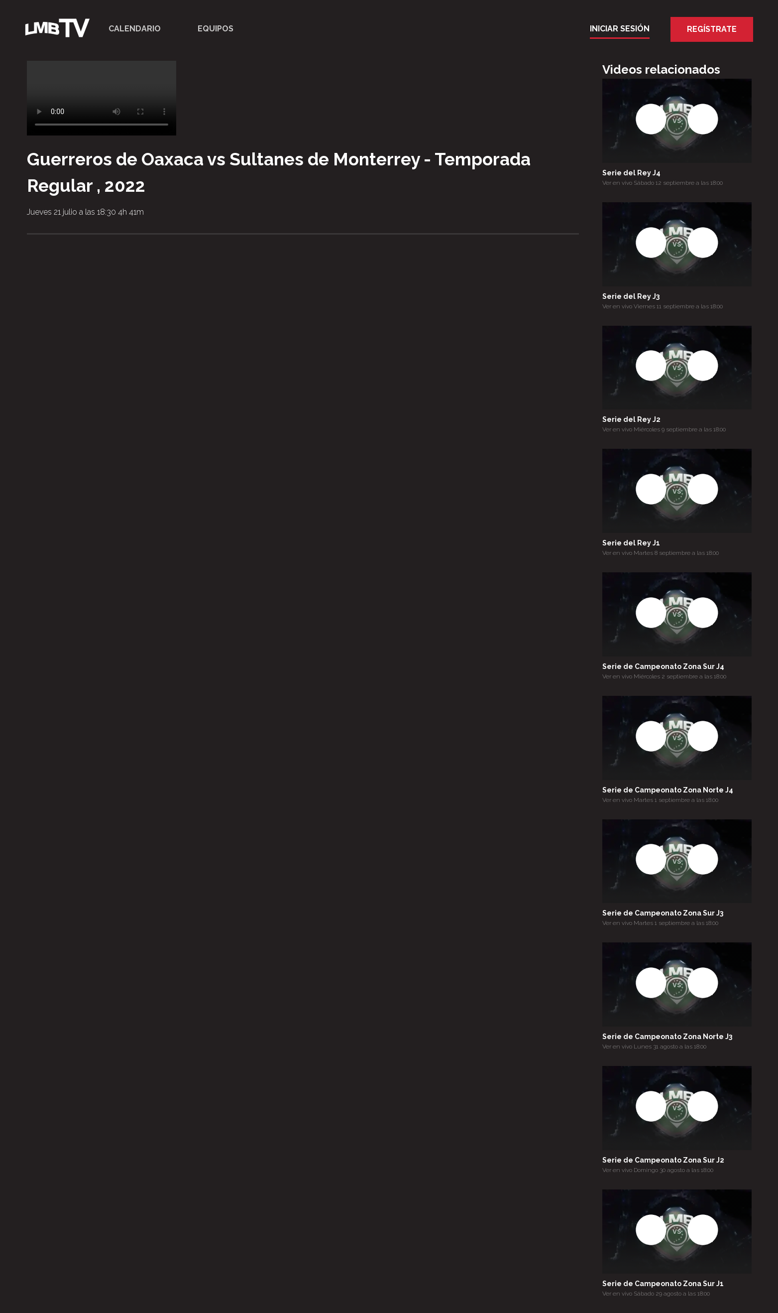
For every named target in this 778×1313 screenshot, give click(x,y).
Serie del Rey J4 (631, 173)
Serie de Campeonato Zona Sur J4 (663, 666)
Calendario (135, 28)
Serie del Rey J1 (631, 543)
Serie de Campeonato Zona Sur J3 (662, 913)
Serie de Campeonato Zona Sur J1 (663, 1284)
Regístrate (712, 29)
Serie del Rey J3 (631, 296)
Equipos (215, 28)
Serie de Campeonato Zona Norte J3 (667, 1037)
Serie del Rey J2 (631, 419)
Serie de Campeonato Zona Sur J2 (663, 1160)
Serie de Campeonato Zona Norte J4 (667, 790)
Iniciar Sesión (620, 28)
